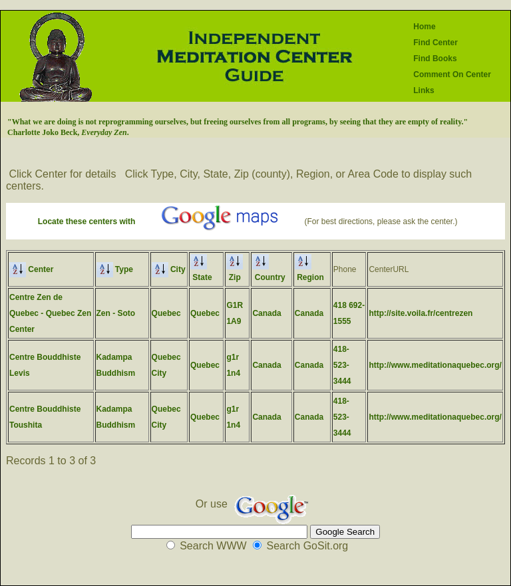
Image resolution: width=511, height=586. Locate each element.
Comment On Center (452, 74)
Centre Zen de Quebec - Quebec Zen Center (50, 313)
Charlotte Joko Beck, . (68, 132)
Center (31, 269)
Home (424, 26)
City (169, 269)
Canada (266, 313)
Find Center (435, 42)
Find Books (434, 58)
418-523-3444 (342, 365)
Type (114, 269)
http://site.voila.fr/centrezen (420, 313)
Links (423, 90)
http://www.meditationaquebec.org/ (435, 365)
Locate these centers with (87, 221)
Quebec (166, 313)
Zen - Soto (116, 313)
